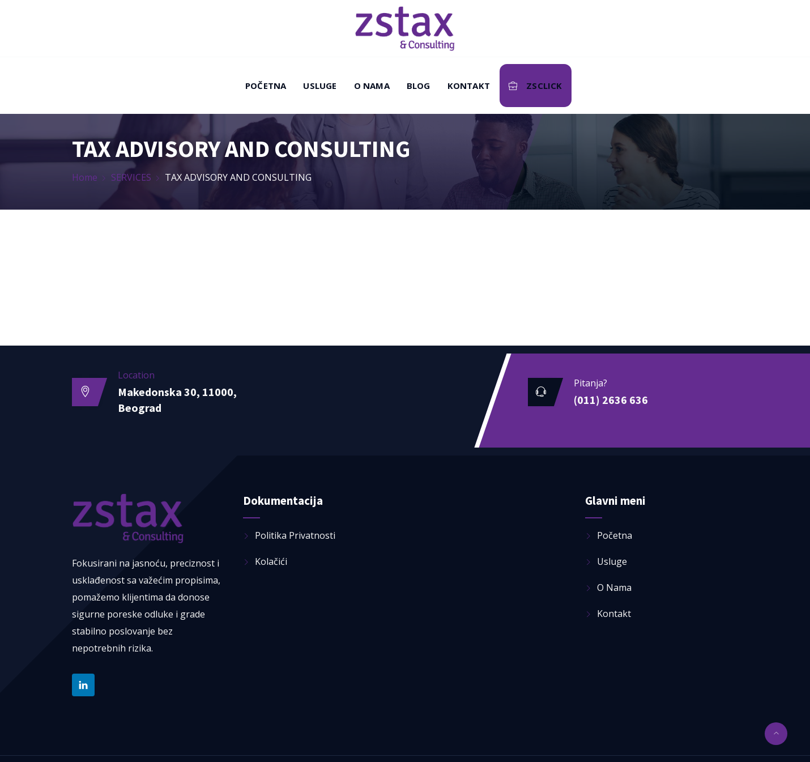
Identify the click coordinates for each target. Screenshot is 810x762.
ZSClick (535, 85)
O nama (372, 85)
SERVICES (131, 177)
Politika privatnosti (295, 535)
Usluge (319, 85)
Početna (265, 85)
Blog (418, 85)
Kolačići (271, 561)
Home (84, 177)
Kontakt (468, 85)
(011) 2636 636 (611, 400)
